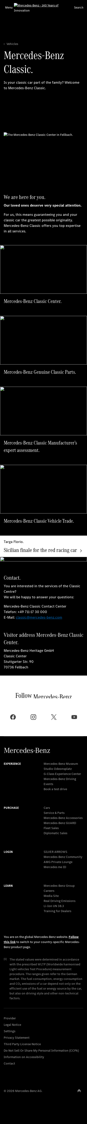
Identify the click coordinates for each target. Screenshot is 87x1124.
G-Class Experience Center (62, 774)
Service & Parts (54, 813)
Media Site (51, 896)
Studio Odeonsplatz (58, 769)
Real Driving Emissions (59, 901)
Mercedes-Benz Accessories (63, 818)
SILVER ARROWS (55, 852)
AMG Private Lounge (58, 862)
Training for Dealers (57, 911)
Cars (47, 808)
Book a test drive (55, 789)
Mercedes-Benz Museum (61, 764)
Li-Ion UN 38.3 (54, 906)
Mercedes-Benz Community (63, 857)
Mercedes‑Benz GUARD (60, 823)
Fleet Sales (51, 828)
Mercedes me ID (55, 867)
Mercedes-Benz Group (59, 886)
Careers (49, 891)
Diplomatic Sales (55, 833)
